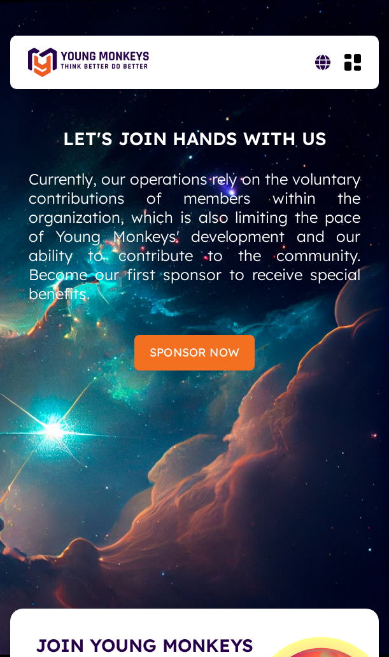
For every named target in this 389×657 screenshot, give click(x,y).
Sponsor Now (194, 352)
